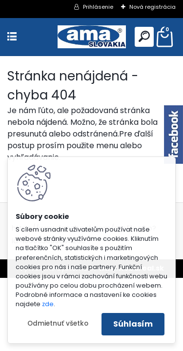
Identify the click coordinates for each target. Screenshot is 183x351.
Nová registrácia (152, 7)
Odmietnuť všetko (57, 323)
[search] (144, 36)
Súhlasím (133, 324)
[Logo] (92, 36)
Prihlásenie (98, 7)
